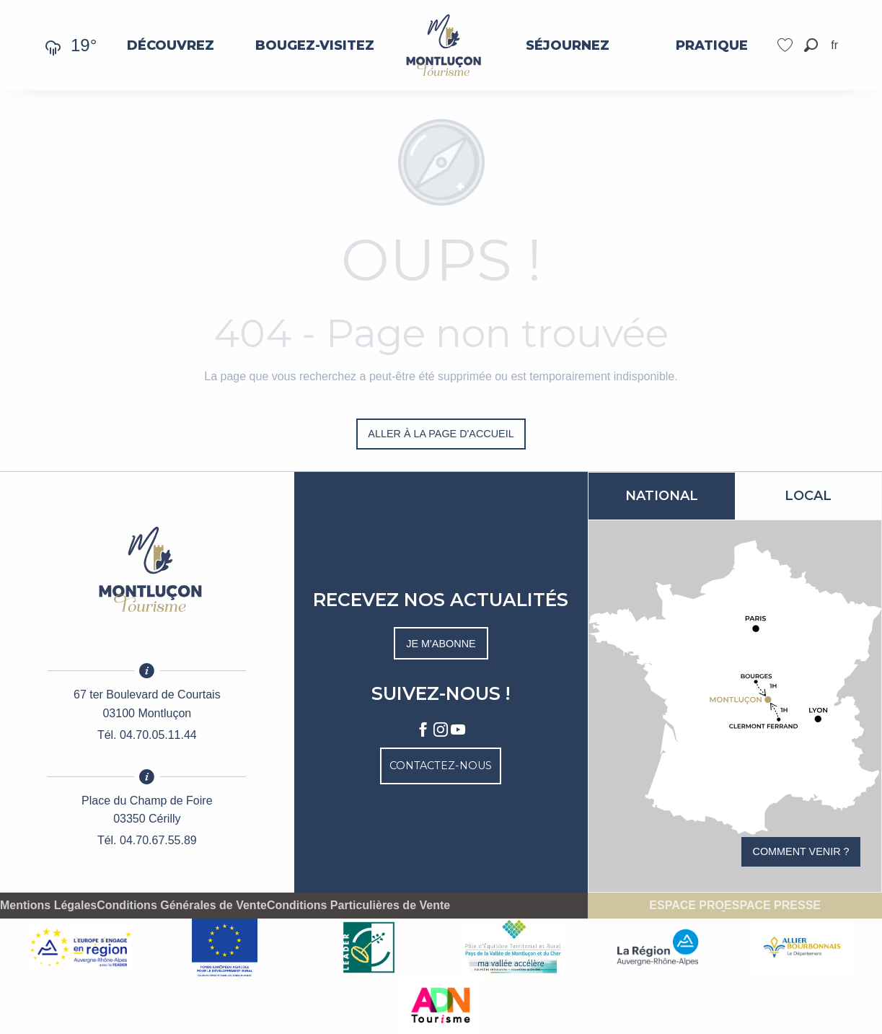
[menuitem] (170, 45)
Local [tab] (808, 496)
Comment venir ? (801, 851)
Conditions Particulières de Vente (358, 905)
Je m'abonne (440, 643)
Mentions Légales (48, 905)
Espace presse (772, 905)
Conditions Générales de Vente (182, 905)
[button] (811, 45)
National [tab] (661, 496)
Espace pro (686, 905)
